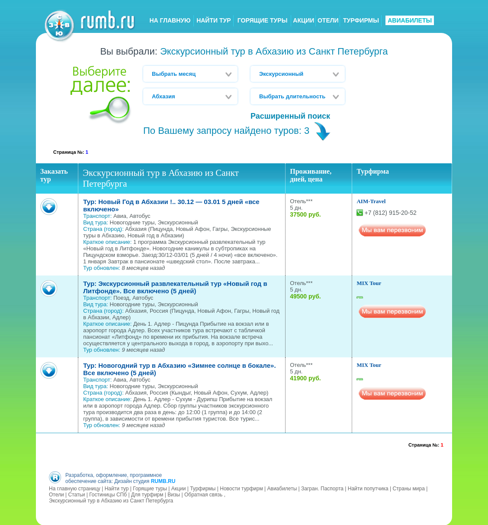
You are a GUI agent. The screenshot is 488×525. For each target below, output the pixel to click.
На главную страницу (74, 488)
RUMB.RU (163, 481)
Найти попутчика (368, 488)
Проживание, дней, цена (310, 175)
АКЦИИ (303, 20)
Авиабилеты (282, 488)
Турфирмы (202, 488)
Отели (56, 494)
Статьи (76, 494)
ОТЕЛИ (328, 20)
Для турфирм (147, 494)
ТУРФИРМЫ (361, 20)
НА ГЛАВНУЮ (169, 20)
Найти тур (117, 488)
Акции (178, 488)
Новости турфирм (241, 488)
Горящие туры (150, 488)
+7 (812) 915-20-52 (390, 212)
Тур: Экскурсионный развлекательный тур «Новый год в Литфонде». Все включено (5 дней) (175, 287)
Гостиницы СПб (108, 494)
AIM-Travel (370, 201)
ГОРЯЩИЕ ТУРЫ (263, 20)
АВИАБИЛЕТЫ (410, 20)
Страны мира (408, 488)
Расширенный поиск (290, 116)
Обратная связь (203, 494)
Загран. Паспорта (322, 488)
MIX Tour (368, 283)
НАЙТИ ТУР (213, 20)
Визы (173, 494)
